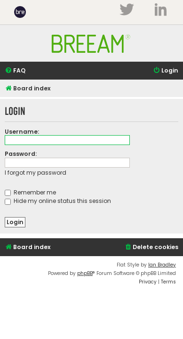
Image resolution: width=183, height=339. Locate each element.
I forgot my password (35, 172)
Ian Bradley (162, 264)
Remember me (30, 192)
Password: (21, 154)
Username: (22, 132)
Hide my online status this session (58, 201)
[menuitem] (15, 71)
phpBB (85, 273)
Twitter (126, 9)
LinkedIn (160, 9)
